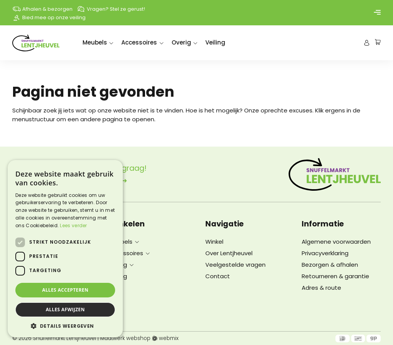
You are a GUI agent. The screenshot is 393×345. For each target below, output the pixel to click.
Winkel (214, 242)
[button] (65, 326)
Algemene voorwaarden (336, 242)
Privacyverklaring (325, 253)
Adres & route (321, 288)
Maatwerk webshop (125, 338)
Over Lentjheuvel (229, 253)
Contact (217, 276)
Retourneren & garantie (335, 276)
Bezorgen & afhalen (330, 265)
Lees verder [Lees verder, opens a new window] (73, 225)
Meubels (95, 42)
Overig (181, 42)
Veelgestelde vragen (235, 265)
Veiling (215, 42)
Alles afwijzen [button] (65, 309)
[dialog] (65, 248)
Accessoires (139, 42)
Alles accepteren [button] (65, 290)
